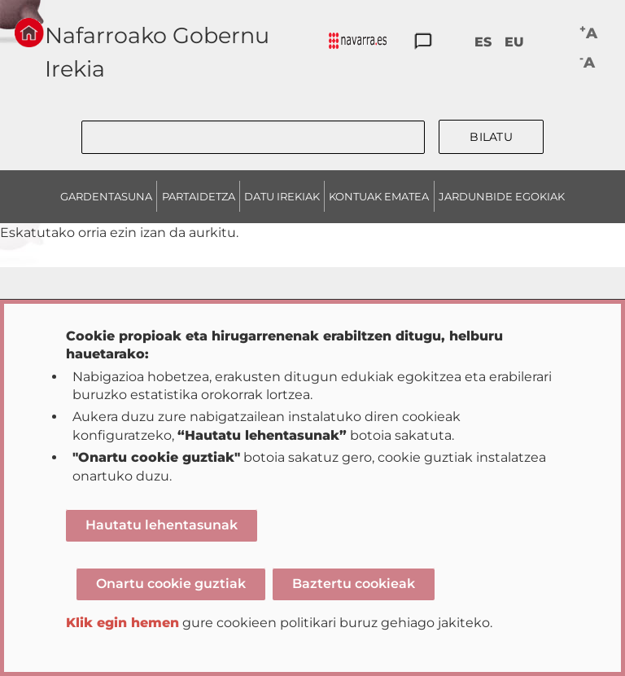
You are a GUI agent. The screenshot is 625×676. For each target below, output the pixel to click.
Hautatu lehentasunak (161, 525)
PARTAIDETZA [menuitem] (198, 196)
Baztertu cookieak (353, 583)
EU (514, 42)
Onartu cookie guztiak (171, 583)
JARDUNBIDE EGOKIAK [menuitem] (502, 196)
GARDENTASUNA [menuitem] (106, 196)
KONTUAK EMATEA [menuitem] (379, 196)
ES (483, 42)
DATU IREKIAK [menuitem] (282, 196)
